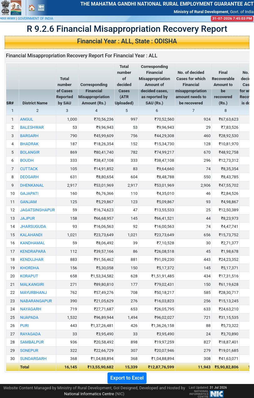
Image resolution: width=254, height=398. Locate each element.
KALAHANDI (31, 235)
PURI (24, 325)
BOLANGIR (29, 152)
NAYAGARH (30, 309)
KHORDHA (29, 268)
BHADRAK (29, 143)
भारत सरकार (7, 19)
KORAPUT (29, 276)
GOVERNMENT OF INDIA (35, 19)
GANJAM (28, 201)
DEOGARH (29, 177)
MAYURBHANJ (33, 292)
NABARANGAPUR (36, 301)
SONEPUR (29, 350)
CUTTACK (29, 168)
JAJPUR (27, 218)
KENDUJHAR (31, 259)
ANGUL (26, 119)
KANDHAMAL (32, 243)
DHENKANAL (32, 185)
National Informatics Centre (89, 393)
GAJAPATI (29, 193)
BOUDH (26, 160)
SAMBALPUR (32, 342)
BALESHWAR (32, 127)
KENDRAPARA (33, 251)
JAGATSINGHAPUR (37, 210)
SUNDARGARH (33, 358)
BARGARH (29, 135)
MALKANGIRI (32, 284)
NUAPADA (29, 317)
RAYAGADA (30, 334)
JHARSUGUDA (33, 226)
